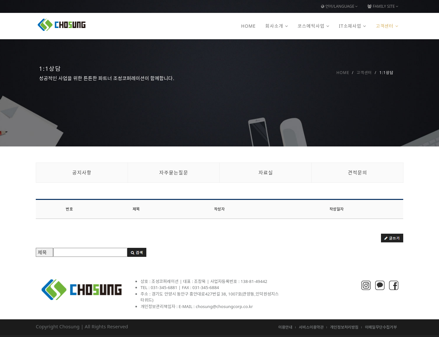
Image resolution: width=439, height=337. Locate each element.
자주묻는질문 (173, 172)
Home (248, 26)
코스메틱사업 (311, 26)
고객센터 (385, 26)
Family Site (382, 6)
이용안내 (285, 327)
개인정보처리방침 (344, 327)
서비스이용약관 (311, 327)
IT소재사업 (350, 26)
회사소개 (274, 26)
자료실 (266, 172)
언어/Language (339, 6)
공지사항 (82, 172)
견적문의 (357, 172)
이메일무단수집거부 (381, 327)
